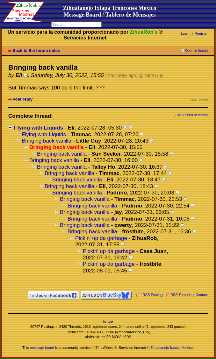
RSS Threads (180, 295)
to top (108, 321)
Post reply (22, 99)
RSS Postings (153, 295)
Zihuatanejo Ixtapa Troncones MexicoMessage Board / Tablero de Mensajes (109, 11)
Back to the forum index (36, 50)
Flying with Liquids (38, 128)
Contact (202, 295)
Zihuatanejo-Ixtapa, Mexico (172, 347)
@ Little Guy (151, 75)
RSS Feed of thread (192, 115)
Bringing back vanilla (46, 141)
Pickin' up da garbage (101, 238)
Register (201, 33)
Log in (186, 33)
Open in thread (196, 51)
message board (42, 347)
